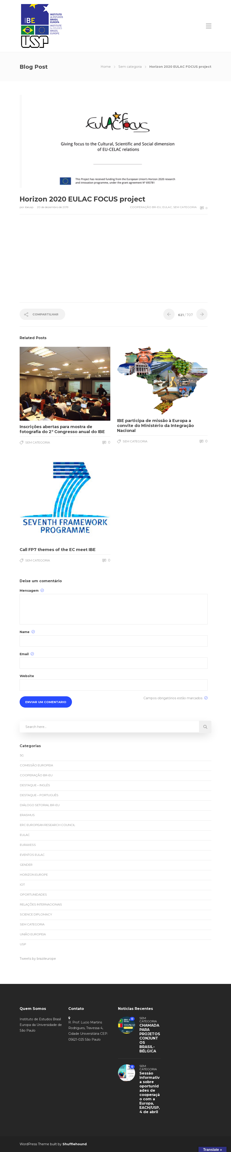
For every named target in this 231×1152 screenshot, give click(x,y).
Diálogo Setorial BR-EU (40, 805)
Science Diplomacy (36, 914)
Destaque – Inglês (35, 785)
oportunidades (33, 894)
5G (22, 755)
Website (27, 676)
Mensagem (32, 590)
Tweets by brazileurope (38, 959)
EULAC (167, 207)
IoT (22, 884)
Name (27, 631)
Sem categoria (130, 67)
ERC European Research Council (47, 824)
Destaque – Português (39, 795)
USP (23, 944)
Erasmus (27, 814)
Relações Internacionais (41, 904)
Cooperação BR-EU (145, 207)
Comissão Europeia (36, 765)
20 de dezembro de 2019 (53, 207)
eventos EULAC (32, 854)
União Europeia (33, 934)
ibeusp (29, 207)
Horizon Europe (34, 874)
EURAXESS (28, 844)
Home (106, 67)
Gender (26, 864)
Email (27, 654)
